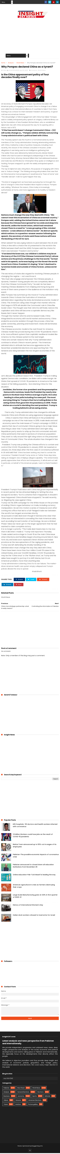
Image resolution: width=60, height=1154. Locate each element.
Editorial (47, 1097)
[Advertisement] (30, 629)
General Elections (23, 1093)
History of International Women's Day (28, 906)
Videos (6, 1101)
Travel (6, 1105)
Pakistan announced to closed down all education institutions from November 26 (33, 866)
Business (7, 1097)
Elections (40, 1093)
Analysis (11, 63)
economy (21, 1097)
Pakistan (6, 1089)
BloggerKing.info (37, 1147)
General (18, 1101)
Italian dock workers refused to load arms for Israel (34, 916)
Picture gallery (33, 1105)
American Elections (34, 1101)
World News (20, 63)
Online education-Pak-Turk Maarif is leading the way (34, 875)
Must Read (21, 1089)
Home (3, 63)
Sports (34, 1097)
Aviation (18, 1105)
